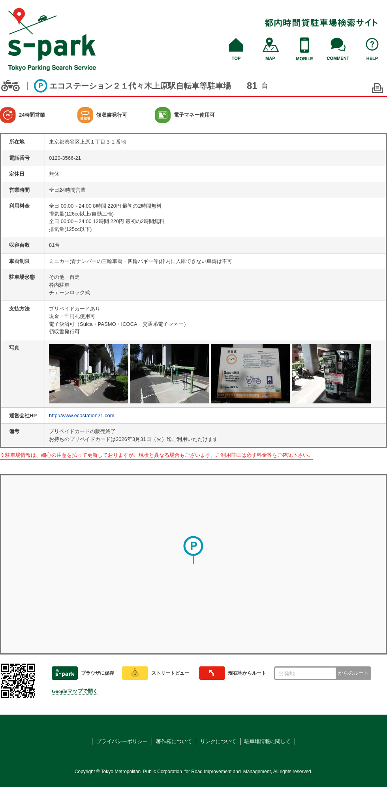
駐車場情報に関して (267, 741)
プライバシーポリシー (122, 741)
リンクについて (218, 741)
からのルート (353, 673)
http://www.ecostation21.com (81, 415)
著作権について (174, 741)
